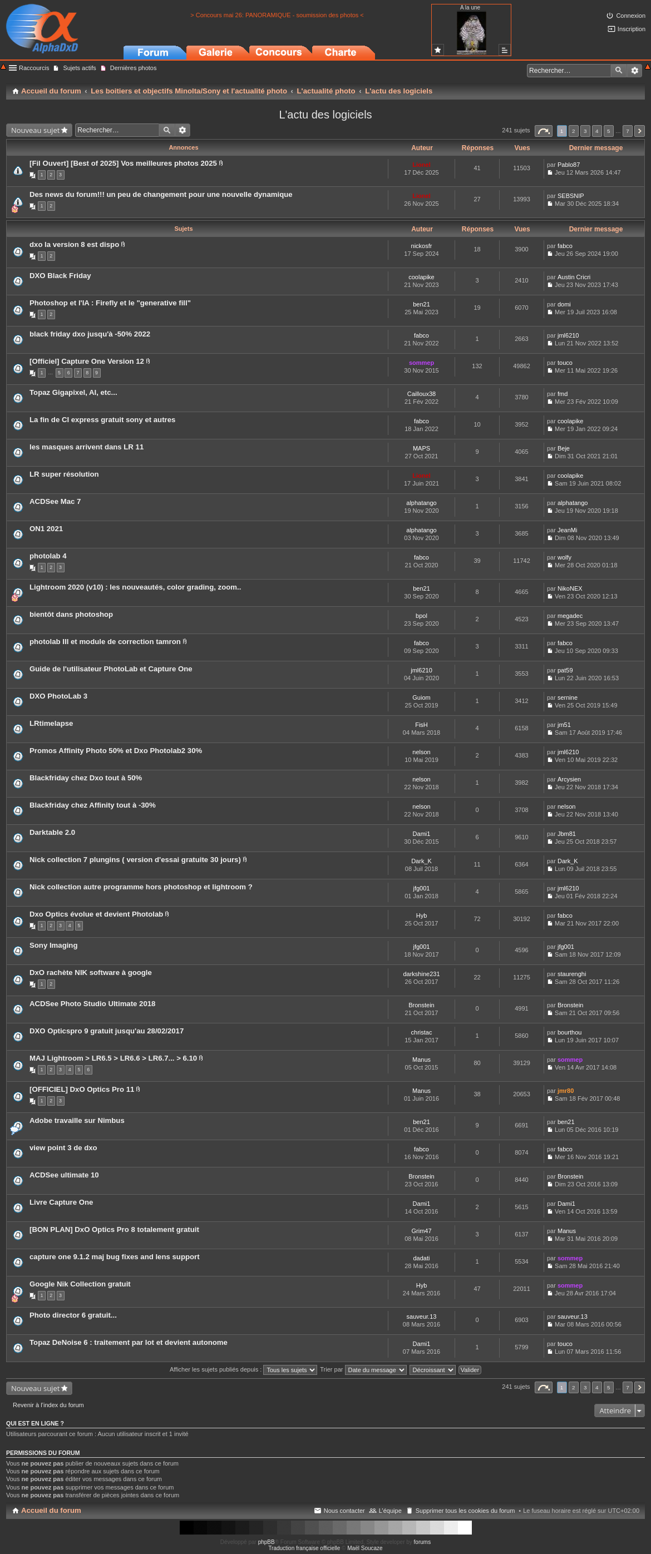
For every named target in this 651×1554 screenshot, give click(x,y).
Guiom (421, 697)
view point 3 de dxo (63, 1148)
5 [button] (608, 131)
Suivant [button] (639, 131)
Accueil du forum (51, 1510)
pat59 (565, 670)
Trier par (363, 1369)
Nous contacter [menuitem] (344, 1510)
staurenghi (572, 974)
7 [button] (627, 131)
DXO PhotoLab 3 (58, 696)
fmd (563, 393)
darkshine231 (421, 974)
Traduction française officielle (304, 1548)
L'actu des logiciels (325, 114)
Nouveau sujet (35, 130)
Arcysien (569, 779)
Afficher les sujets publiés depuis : (244, 1369)
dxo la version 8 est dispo (74, 244)
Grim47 (421, 1231)
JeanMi (567, 530)
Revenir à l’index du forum (48, 1405)
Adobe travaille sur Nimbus (77, 1120)
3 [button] (585, 131)
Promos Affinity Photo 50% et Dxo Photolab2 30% (115, 750)
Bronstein (421, 1005)
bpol (421, 615)
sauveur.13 (422, 1316)
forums (422, 1542)
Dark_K (421, 861)
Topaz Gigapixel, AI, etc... (73, 392)
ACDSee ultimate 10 (64, 1175)
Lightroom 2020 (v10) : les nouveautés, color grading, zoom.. (135, 587)
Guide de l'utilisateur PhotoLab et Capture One (111, 669)
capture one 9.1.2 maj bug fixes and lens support (114, 1257)
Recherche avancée (634, 70)
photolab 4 (48, 556)
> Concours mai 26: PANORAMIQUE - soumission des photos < (277, 15)
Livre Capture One (61, 1202)
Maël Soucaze (364, 1548)
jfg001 (421, 888)
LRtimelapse (51, 723)
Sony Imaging (53, 945)
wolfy (564, 557)
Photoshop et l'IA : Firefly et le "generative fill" (110, 303)
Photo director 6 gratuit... (73, 1315)
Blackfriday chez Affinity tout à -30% (92, 805)
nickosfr (421, 245)
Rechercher (618, 70)
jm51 (564, 724)
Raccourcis (34, 68)
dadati (421, 1258)
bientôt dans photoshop (71, 614)
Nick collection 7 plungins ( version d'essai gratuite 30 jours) (135, 859)
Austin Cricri (574, 277)
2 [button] (573, 131)
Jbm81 (567, 833)
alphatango (421, 502)
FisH (421, 724)
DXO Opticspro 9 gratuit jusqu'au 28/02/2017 (106, 1031)
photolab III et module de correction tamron (105, 641)
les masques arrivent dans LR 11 (86, 447)
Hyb (421, 915)
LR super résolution (64, 474)
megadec (570, 615)
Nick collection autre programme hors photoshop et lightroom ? (141, 887)
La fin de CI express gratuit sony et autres (102, 419)
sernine (568, 697)
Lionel (421, 164)
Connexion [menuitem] (630, 15)
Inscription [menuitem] (631, 29)
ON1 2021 (46, 528)
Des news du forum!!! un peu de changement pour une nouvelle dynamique (161, 194)
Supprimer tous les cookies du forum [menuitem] (465, 1510)
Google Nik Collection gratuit (80, 1284)
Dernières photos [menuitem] (133, 68)
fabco (565, 245)
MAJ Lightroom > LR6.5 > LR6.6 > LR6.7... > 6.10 (113, 1058)
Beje (564, 448)
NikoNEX (570, 588)
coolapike (421, 277)
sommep (421, 362)
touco (565, 362)
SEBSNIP (571, 195)
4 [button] (597, 131)
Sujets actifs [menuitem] (79, 68)
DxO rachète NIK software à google (90, 972)
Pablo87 (569, 164)
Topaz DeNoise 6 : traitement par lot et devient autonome (128, 1342)
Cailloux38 (421, 393)
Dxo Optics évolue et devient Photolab (96, 914)
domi (564, 304)
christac (421, 1032)
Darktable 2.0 (52, 832)
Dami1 (422, 833)
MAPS (421, 448)
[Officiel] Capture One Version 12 (86, 361)
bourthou (569, 1032)
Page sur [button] (544, 131)
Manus (421, 1059)
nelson (421, 752)
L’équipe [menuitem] (390, 1510)
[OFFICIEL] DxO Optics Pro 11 (81, 1089)
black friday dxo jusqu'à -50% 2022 (89, 334)
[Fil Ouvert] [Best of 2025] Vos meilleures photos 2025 (123, 163)
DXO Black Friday (60, 275)
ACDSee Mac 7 (55, 501)
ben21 (421, 304)
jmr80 (566, 1090)
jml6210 (568, 335)
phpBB (266, 1542)
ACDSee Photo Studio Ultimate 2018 (92, 1003)
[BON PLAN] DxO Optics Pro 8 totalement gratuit (114, 1229)
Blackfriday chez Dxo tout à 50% (85, 778)
